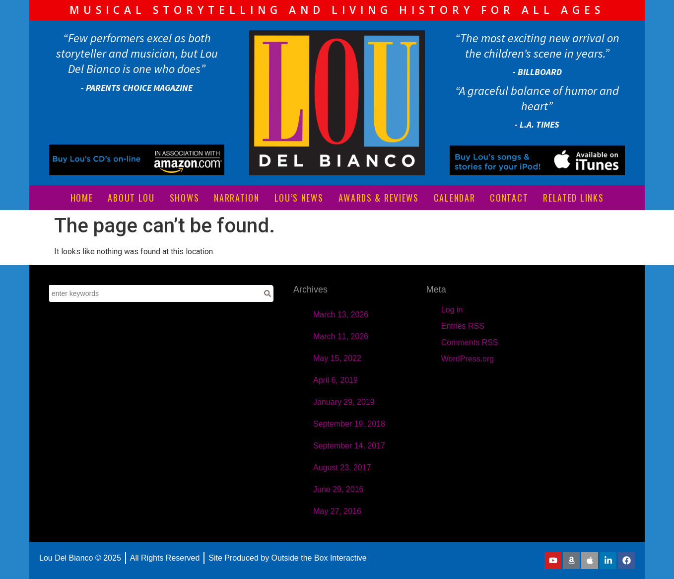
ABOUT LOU (131, 197)
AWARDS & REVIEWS (378, 197)
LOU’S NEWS (299, 197)
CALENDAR (454, 197)
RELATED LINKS (573, 197)
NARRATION (236, 197)
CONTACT (509, 197)
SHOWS (185, 197)
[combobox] (155, 293)
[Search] (267, 293)
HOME (81, 197)
